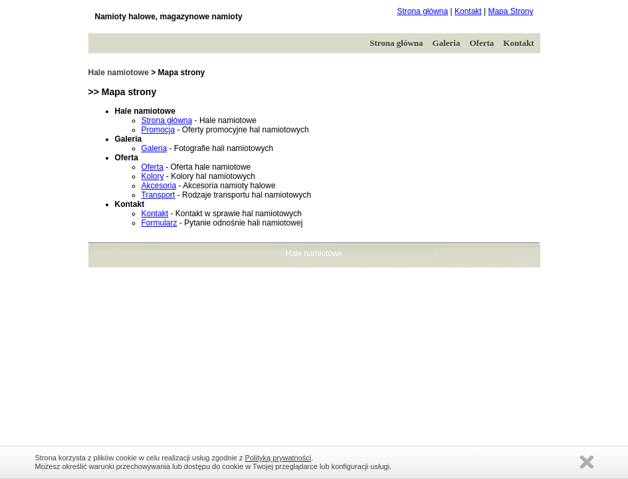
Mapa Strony (510, 11)
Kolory (153, 176)
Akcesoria (159, 185)
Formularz (159, 223)
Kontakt (468, 11)
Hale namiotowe (118, 72)
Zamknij (586, 462)
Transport (158, 195)
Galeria (447, 43)
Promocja (158, 129)
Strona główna (422, 11)
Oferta (481, 43)
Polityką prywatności (278, 458)
